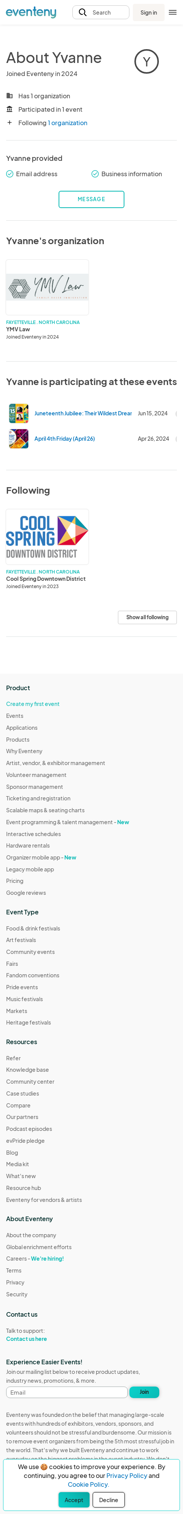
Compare (18, 1105)
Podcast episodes (29, 1128)
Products (17, 739)
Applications (22, 727)
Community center (30, 1081)
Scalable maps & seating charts (45, 810)
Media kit (17, 1163)
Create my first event (33, 703)
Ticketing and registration (38, 798)
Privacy (15, 1282)
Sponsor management (34, 786)
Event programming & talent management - (67, 821)
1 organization (67, 123)
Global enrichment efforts (39, 1246)
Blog (12, 1152)
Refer (13, 1058)
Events (14, 715)
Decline (108, 1499)
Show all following (147, 617)
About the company (31, 1234)
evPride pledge (25, 1140)
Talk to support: (39, 1334)
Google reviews (26, 892)
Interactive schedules (33, 833)
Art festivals (21, 939)
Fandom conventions (32, 975)
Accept (74, 1499)
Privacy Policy (126, 1475)
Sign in (149, 12)
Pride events (22, 986)
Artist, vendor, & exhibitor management (55, 762)
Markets (16, 1010)
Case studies (22, 1093)
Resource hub (23, 1187)
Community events (30, 951)
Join (144, 1392)
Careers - (35, 1258)
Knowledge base (27, 1069)
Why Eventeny (24, 750)
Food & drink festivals (33, 928)
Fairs (12, 963)
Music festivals (24, 998)
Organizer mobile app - (41, 857)
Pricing (14, 880)
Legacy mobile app (30, 869)
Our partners (22, 1116)
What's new (21, 1175)
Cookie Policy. (88, 1484)
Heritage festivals (28, 1022)
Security (17, 1294)
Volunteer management (36, 774)
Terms (13, 1270)
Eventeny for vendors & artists (44, 1199)
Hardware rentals (28, 845)
